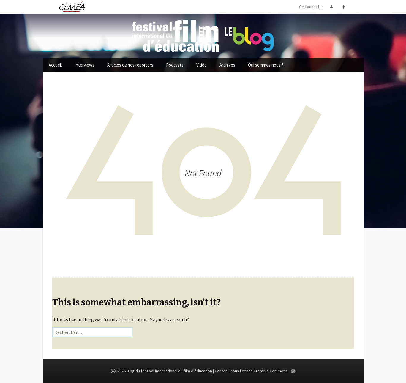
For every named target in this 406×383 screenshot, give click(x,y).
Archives (227, 65)
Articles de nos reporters (130, 65)
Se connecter (311, 6)
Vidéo (201, 65)
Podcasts (175, 65)
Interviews (84, 65)
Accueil (55, 65)
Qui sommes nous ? (265, 65)
